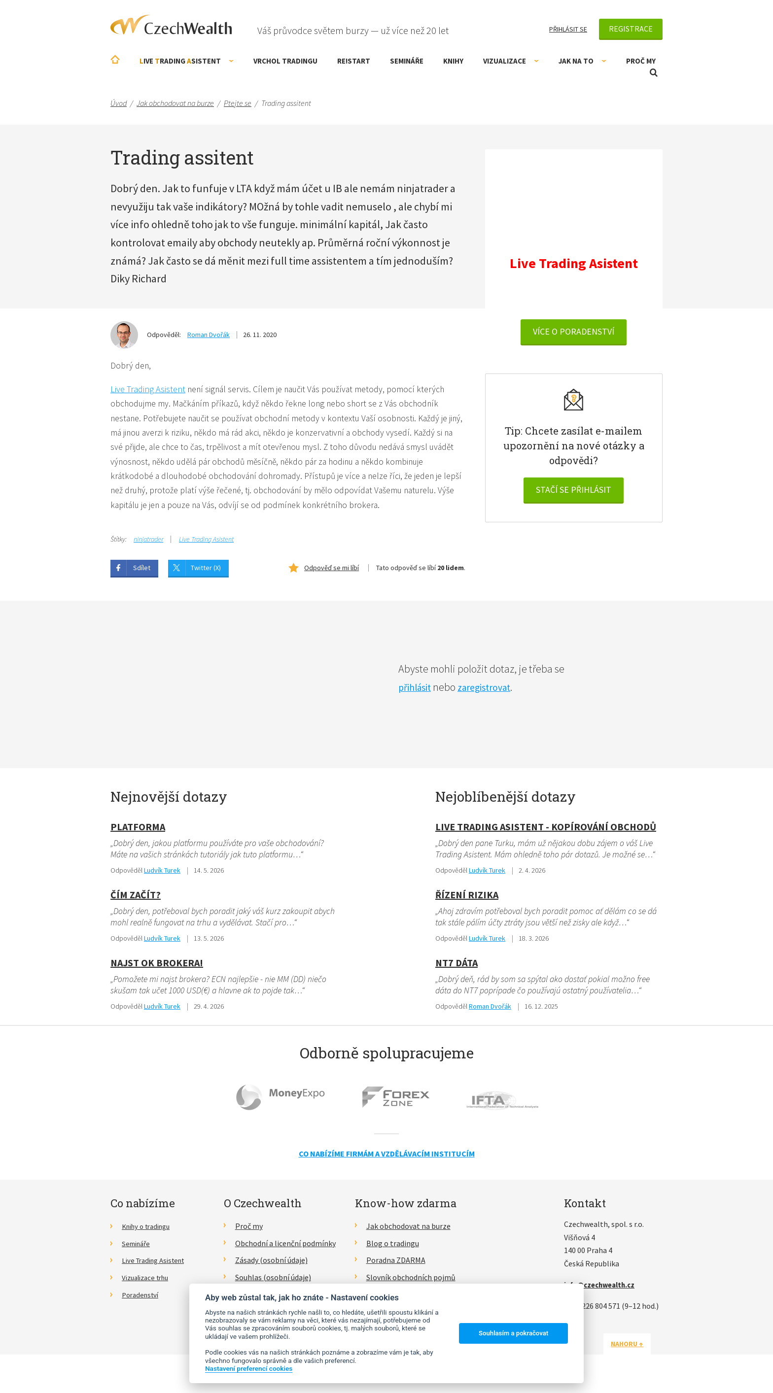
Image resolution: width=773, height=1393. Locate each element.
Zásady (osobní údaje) (271, 1265)
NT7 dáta (456, 967)
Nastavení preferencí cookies (248, 1368)
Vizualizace (511, 61)
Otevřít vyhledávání (654, 72)
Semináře (406, 61)
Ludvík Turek (162, 874)
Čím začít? (135, 898)
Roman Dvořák (208, 334)
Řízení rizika (466, 898)
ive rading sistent (187, 61)
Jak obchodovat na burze (408, 1231)
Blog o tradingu (392, 1248)
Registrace (631, 29)
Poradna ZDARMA (395, 1265)
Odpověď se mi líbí (331, 571)
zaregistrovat (492, 690)
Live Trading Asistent (147, 389)
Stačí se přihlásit (573, 491)
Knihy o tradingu (149, 1231)
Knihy (453, 61)
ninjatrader (148, 542)
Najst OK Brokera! (156, 967)
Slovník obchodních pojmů (411, 1283)
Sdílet (141, 571)
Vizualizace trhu (149, 1283)
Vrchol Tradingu (285, 61)
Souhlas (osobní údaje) (273, 1283)
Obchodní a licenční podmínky (285, 1248)
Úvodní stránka (115, 59)
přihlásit (417, 690)
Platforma (137, 830)
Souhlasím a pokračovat (513, 1333)
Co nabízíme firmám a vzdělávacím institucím (387, 1158)
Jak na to (582, 61)
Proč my (641, 61)
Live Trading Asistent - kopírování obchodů (545, 830)
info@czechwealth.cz (603, 1289)
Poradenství (142, 1299)
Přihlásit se (568, 29)
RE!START (353, 61)
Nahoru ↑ (639, 1348)
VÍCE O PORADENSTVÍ (573, 333)
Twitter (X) (206, 571)
